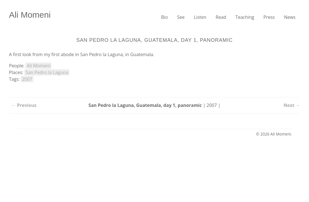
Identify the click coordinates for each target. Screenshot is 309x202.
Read (221, 17)
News (290, 17)
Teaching (244, 17)
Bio (164, 17)
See (181, 17)
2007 (27, 79)
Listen (200, 17)
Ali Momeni (30, 14)
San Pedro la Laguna (47, 72)
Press (269, 17)
